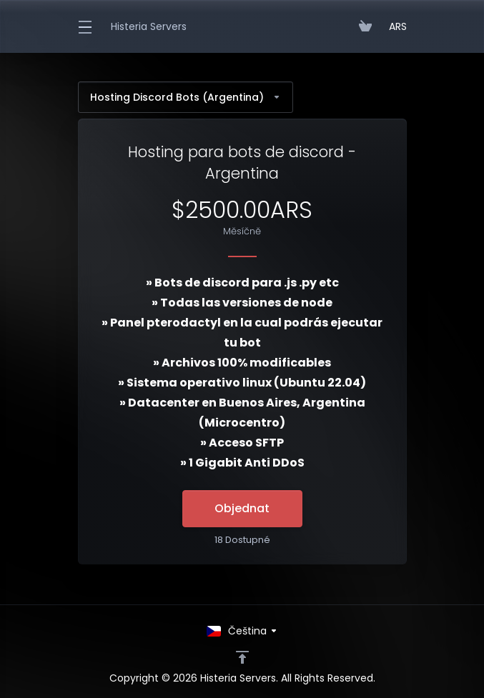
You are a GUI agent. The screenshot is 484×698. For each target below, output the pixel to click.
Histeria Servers (149, 26)
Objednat (242, 508)
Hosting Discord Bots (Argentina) (185, 97)
